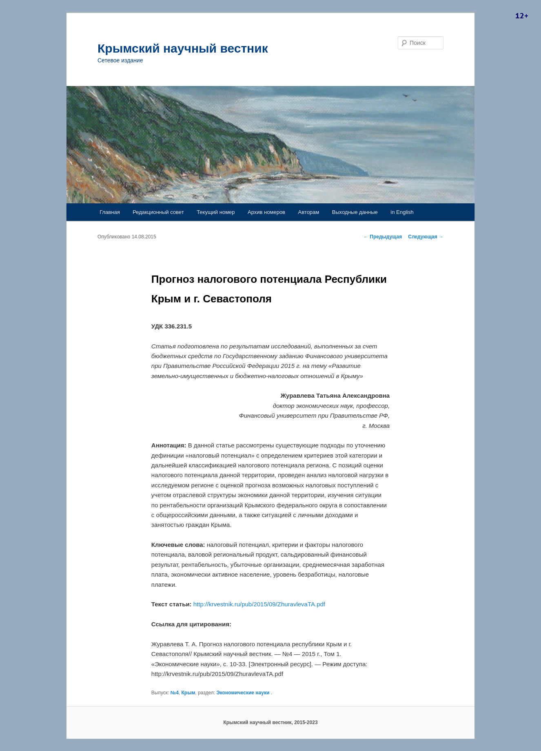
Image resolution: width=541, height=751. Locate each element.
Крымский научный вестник (183, 48)
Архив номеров (266, 212)
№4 (175, 693)
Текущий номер (216, 212)
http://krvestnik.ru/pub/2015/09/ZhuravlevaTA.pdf (259, 604)
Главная (110, 212)
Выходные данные (355, 212)
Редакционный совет (158, 212)
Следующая (425, 237)
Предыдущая (383, 237)
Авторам (308, 212)
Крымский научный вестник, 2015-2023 (270, 722)
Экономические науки (242, 693)
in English (401, 212)
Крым (188, 693)
